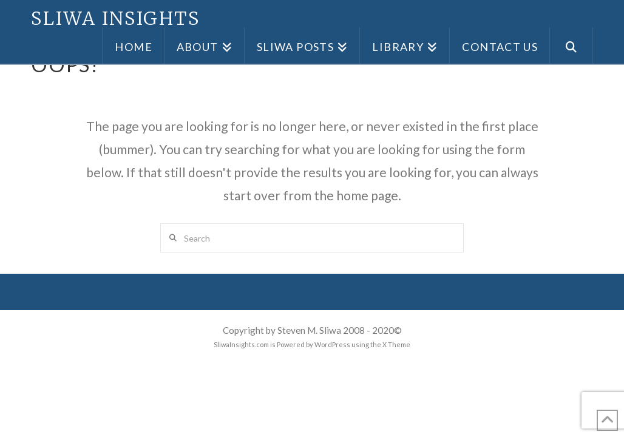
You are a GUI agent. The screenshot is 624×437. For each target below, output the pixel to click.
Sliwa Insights (115, 18)
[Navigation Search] (571, 45)
